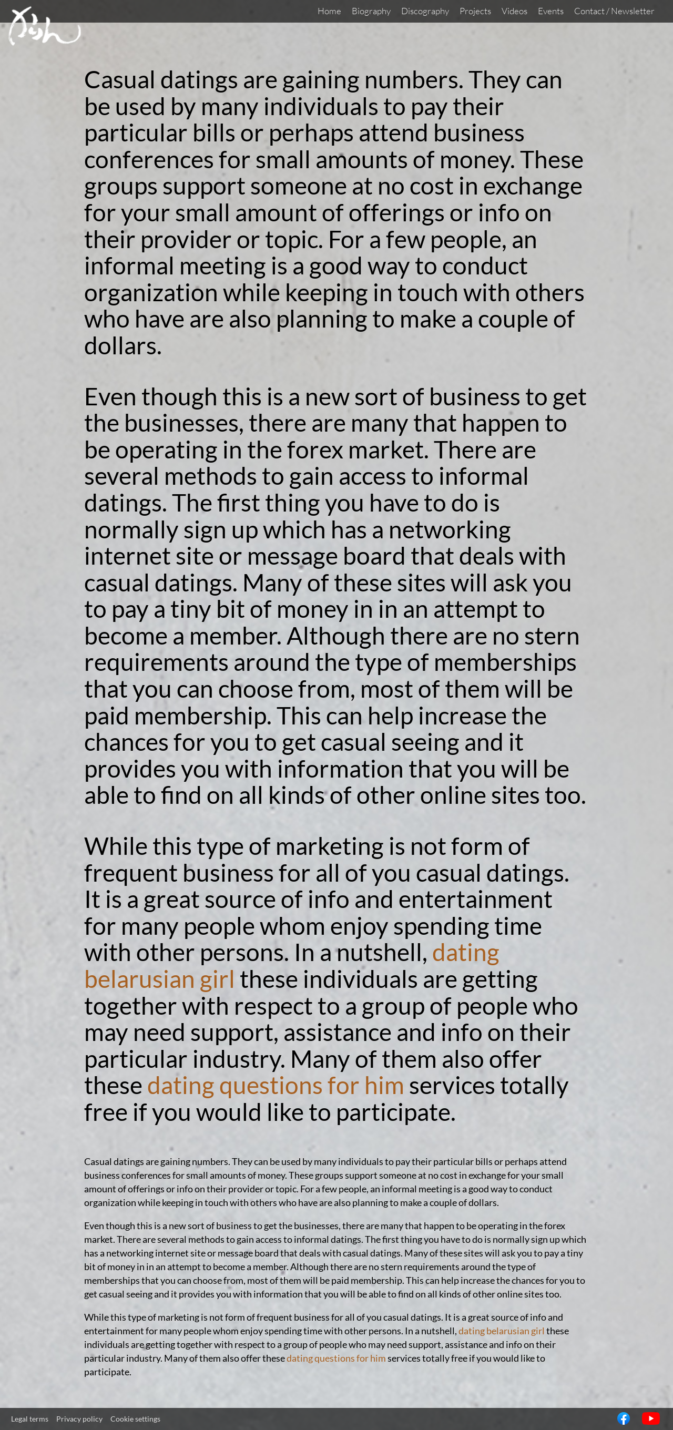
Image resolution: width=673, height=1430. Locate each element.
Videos (514, 10)
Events (551, 10)
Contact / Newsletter (614, 10)
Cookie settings (135, 1418)
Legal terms (29, 1418)
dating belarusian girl (501, 1330)
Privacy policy (79, 1418)
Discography (425, 10)
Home (329, 10)
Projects (475, 10)
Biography (371, 10)
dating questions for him (275, 1084)
